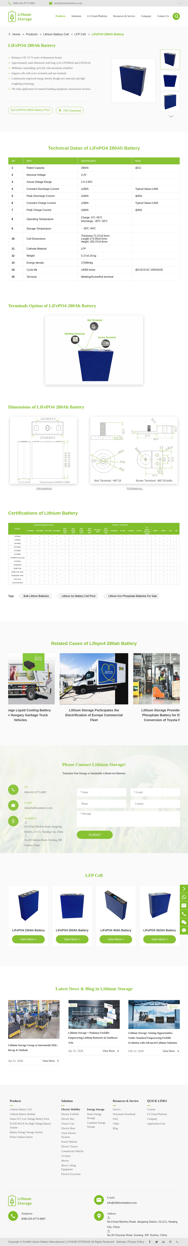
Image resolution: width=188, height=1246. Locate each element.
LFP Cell (80, 34)
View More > (28, 941)
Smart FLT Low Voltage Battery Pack (29, 1118)
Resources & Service (124, 16)
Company (146, 16)
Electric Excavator (71, 1174)
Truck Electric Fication (68, 1135)
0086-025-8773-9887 (33, 794)
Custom (151, 1109)
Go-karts (65, 1156)
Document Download (124, 1114)
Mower (65, 1160)
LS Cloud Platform (97, 16)
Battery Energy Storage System (26, 1132)
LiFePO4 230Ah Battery (28, 932)
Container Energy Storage (96, 1124)
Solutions (76, 16)
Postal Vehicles (69, 1141)
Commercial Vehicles (72, 1151)
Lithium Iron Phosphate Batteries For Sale (132, 596)
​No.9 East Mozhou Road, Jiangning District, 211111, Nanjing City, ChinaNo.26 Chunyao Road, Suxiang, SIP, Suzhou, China (41, 836)
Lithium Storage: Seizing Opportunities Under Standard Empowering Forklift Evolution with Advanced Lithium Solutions (152, 1040)
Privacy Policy (136, 1241)
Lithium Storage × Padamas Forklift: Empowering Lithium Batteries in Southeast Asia (92, 1040)
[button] (171, 116)
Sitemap (121, 1241)
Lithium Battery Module (22, 1114)
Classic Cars (67, 1123)
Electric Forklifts (70, 1114)
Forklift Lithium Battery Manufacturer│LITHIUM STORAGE (56, 1241)
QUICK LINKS (157, 1101)
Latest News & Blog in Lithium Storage (94, 988)
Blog (115, 1128)
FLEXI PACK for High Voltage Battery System (30, 1125)
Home (16, 34)
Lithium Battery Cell (56, 34)
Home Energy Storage (94, 1116)
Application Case (156, 1123)
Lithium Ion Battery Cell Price (78, 596)
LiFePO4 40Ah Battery (115, 932)
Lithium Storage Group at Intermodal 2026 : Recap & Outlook (33, 1050)
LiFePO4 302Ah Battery (159, 932)
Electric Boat (68, 1128)
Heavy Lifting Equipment (68, 1167)
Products (60, 16)
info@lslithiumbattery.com (36, 810)
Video (116, 1123)
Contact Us (163, 16)
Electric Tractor (69, 1146)
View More (51, 1063)
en (176, 3)
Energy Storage (95, 1109)
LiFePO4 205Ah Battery (72, 932)
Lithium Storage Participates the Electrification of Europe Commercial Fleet (94, 717)
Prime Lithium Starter (21, 1137)
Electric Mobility (70, 1109)
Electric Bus (67, 1118)
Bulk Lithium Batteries (36, 596)
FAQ (115, 1118)
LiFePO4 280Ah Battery (107, 34)
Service (117, 1109)
